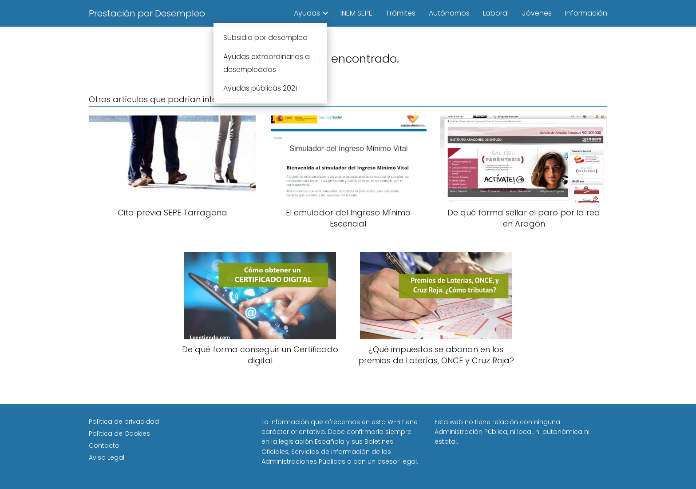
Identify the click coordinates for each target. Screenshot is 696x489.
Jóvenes (537, 13)
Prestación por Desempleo (147, 13)
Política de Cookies (119, 433)
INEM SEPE (356, 13)
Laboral (496, 13)
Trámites (400, 13)
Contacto (104, 445)
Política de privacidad (124, 421)
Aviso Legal (106, 457)
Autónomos (449, 13)
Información (586, 13)
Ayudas (307, 13)
